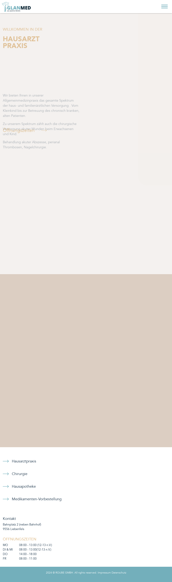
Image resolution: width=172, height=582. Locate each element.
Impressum (104, 573)
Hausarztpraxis (24, 461)
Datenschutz (119, 573)
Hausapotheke (24, 487)
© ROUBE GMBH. (63, 573)
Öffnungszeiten (19, 132)
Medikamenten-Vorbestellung (37, 499)
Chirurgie (19, 474)
